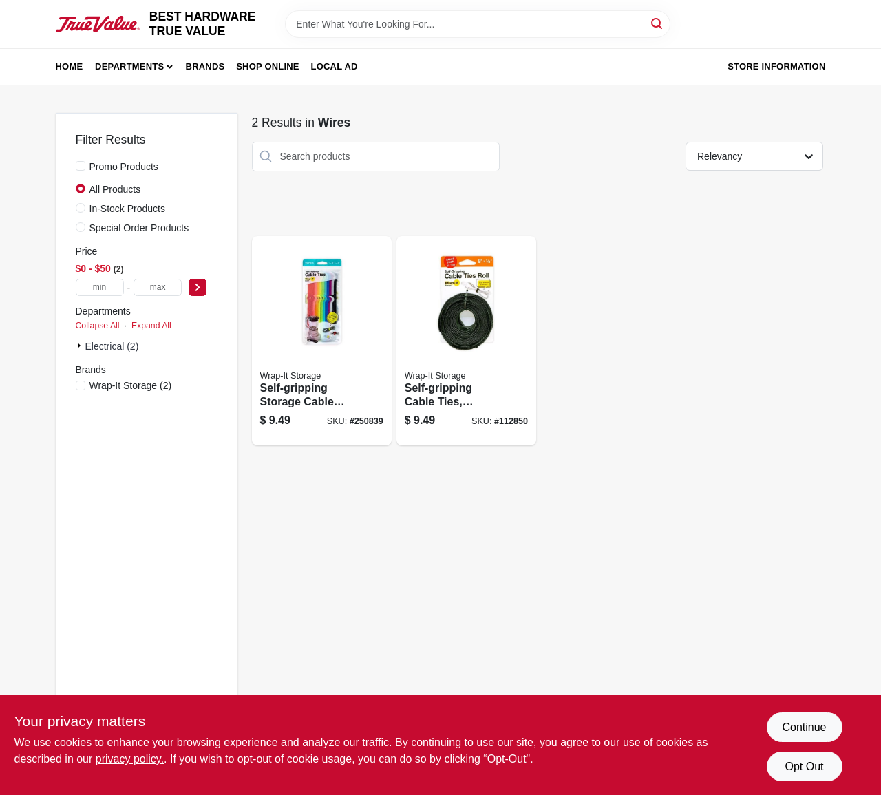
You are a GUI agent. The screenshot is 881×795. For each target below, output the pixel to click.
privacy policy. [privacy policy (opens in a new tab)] (130, 759)
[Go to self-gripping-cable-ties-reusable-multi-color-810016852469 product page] (466, 341)
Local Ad (334, 66)
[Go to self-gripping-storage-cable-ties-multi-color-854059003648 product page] (322, 341)
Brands (205, 66)
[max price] (158, 287)
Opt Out (804, 766)
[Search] (658, 23)
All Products (115, 189)
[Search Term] (477, 24)
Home (69, 66)
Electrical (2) (112, 346)
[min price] (100, 287)
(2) (130, 385)
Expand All (151, 325)
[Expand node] (80, 345)
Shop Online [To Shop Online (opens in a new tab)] (267, 66)
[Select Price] (197, 287)
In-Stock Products (127, 208)
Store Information (776, 66)
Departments (129, 66)
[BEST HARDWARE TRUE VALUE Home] (98, 24)
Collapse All (98, 325)
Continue (804, 727)
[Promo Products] (80, 166)
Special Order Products (139, 227)
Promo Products (123, 166)
